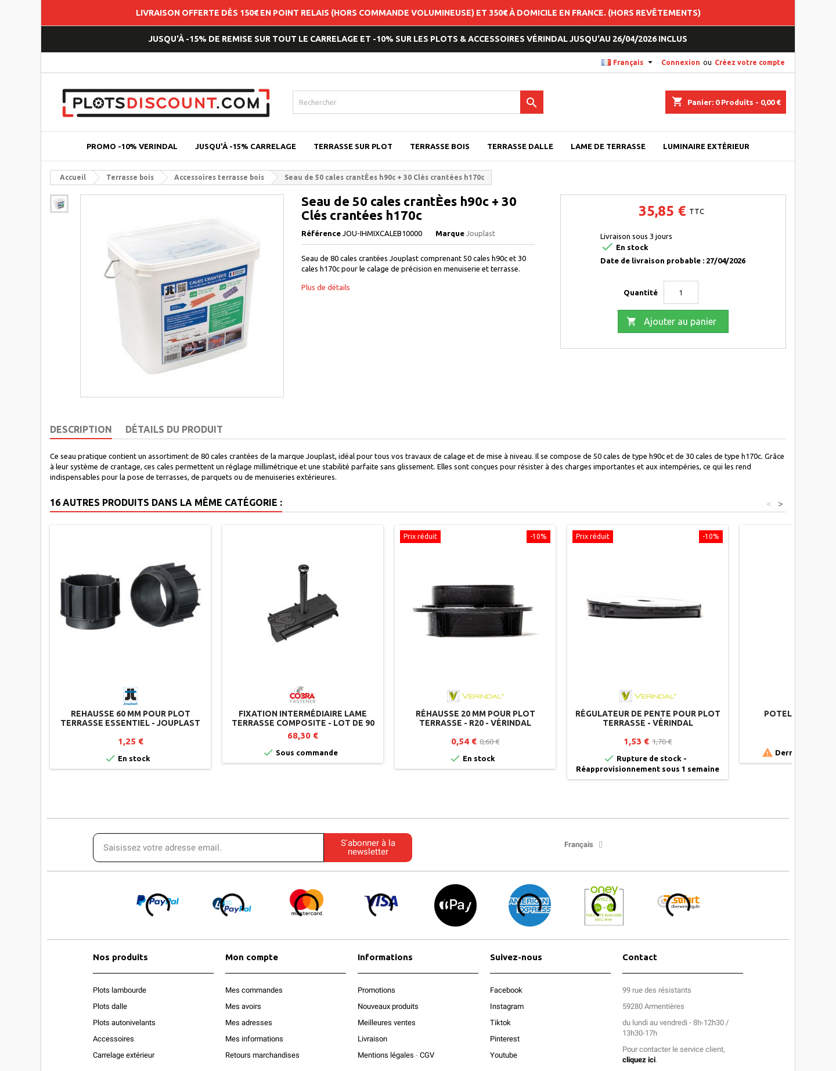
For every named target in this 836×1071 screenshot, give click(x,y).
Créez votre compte (750, 62)
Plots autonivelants (124, 1022)
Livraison (372, 1038)
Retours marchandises (262, 1055)
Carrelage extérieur (123, 1055)
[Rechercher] (418, 102)
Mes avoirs (243, 1006)
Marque (449, 233)
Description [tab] (81, 429)
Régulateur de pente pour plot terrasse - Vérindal (647, 718)
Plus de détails (325, 287)
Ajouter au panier (671, 322)
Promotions (376, 990)
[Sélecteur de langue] (628, 63)
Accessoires (113, 1038)
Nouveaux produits (388, 1006)
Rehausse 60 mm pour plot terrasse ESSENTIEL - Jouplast (130, 718)
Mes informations (254, 1038)
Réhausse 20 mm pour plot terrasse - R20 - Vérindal (475, 718)
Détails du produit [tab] (174, 429)
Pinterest (505, 1038)
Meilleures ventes (387, 1022)
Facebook (506, 990)
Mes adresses (248, 1022)
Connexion (680, 62)
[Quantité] (681, 292)
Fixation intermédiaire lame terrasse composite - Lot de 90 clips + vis (303, 723)
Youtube (503, 1055)
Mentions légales (386, 1055)
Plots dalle (110, 1006)
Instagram (507, 1006)
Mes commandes (254, 990)
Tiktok (500, 1022)
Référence (321, 233)
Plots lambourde (119, 990)
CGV (427, 1055)
